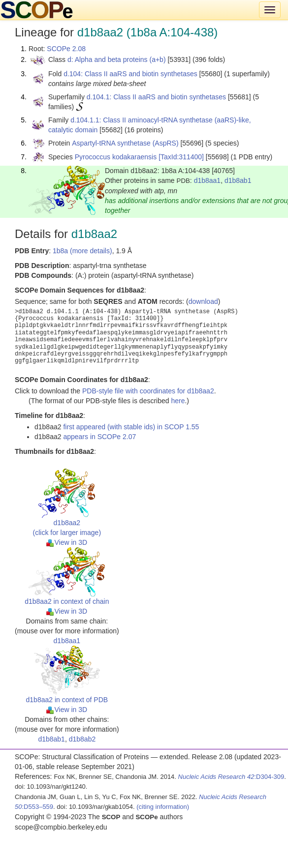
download (203, 301)
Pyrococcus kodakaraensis (116, 157)
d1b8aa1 (207, 180)
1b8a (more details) (82, 251)
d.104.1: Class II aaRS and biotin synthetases (156, 97)
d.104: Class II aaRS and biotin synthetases (130, 74)
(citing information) (162, 806)
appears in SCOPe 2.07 (99, 437)
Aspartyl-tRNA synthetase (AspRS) (125, 143)
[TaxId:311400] (181, 157)
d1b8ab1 (238, 180)
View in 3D (66, 542)
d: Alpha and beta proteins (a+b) (116, 59)
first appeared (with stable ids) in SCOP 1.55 (131, 427)
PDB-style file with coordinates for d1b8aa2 (148, 391)
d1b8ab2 (82, 739)
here (178, 401)
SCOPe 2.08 (66, 49)
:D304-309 (231, 776)
